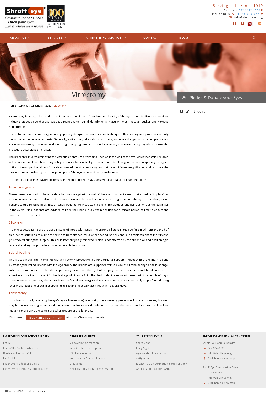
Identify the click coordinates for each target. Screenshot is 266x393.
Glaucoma (76, 363)
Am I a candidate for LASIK (153, 369)
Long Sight (142, 348)
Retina (47, 105)
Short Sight (143, 343)
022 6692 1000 (248, 10)
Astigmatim (143, 358)
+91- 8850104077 (246, 14)
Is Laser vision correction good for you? (161, 363)
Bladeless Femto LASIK (17, 353)
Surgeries (36, 105)
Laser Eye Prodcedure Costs (21, 363)
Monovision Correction (84, 343)
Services (23, 105)
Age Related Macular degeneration (92, 369)
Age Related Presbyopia (151, 353)
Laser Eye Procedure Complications (25, 369)
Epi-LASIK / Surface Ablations (21, 348)
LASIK (6, 343)
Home (12, 105)
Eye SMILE (9, 358)
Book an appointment (46, 317)
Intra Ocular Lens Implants (86, 348)
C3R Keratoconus (80, 353)
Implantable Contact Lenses (87, 358)
